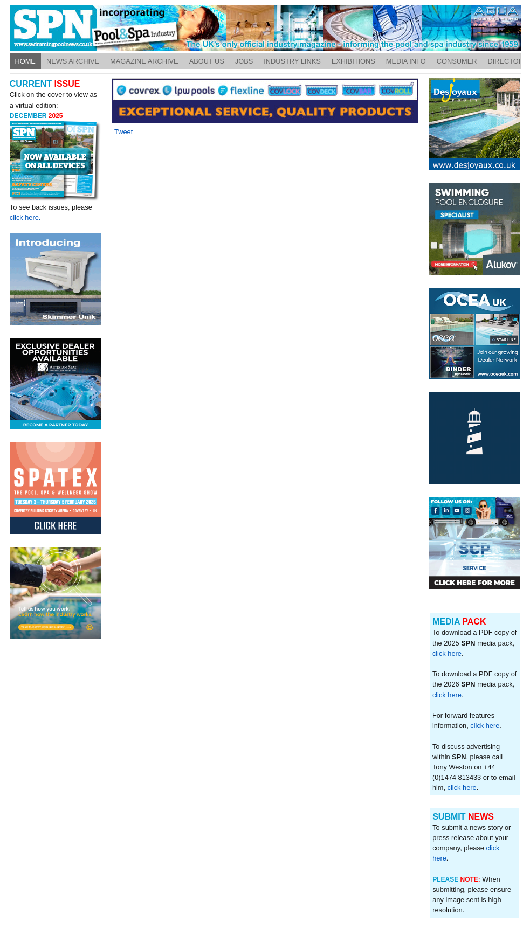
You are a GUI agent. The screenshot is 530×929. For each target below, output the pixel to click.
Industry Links (292, 61)
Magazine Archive (144, 61)
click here (447, 653)
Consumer (457, 61)
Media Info (406, 61)
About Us (206, 61)
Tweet (123, 132)
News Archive (72, 61)
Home (25, 61)
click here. (25, 217)
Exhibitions (353, 61)
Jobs (244, 61)
